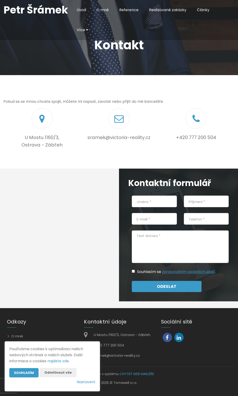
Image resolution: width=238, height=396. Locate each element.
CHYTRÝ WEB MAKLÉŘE (137, 374)
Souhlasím (24, 372)
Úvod (81, 10)
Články (203, 10)
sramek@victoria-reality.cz (118, 137)
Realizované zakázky (167, 10)
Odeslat (166, 286)
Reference (129, 10)
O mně (102, 10)
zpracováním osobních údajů (188, 271)
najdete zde (58, 361)
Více (82, 30)
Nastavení (86, 382)
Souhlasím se (149, 271)
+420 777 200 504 (196, 137)
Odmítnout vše (58, 372)
